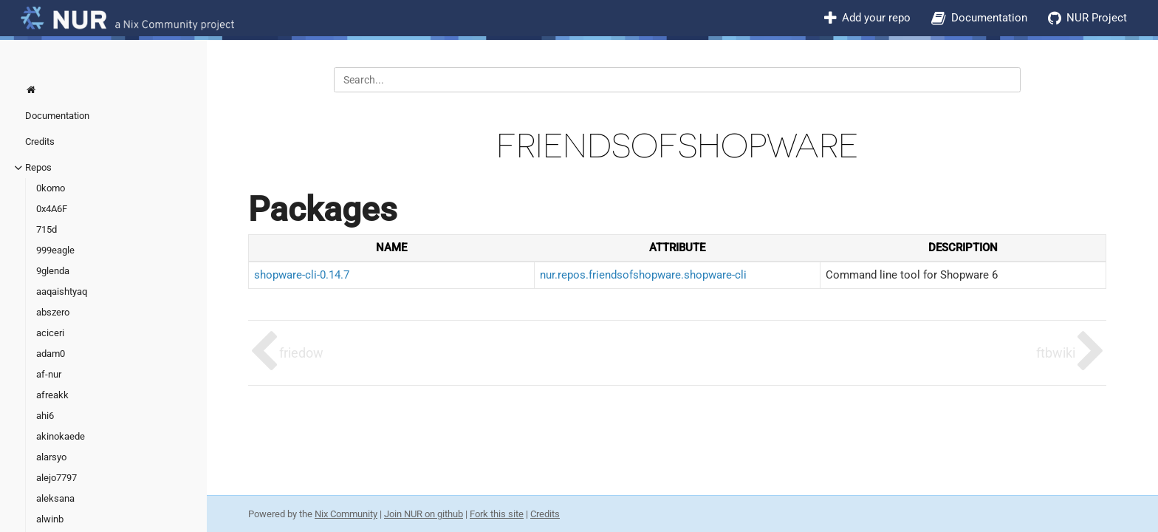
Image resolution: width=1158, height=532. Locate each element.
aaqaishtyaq (61, 291)
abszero (52, 312)
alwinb (50, 519)
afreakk (52, 394)
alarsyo (51, 457)
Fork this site (497, 513)
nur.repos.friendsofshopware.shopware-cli (643, 275)
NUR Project (1096, 17)
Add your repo (876, 17)
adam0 (50, 353)
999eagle (55, 250)
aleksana (55, 498)
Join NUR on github (423, 513)
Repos (38, 167)
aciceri (50, 332)
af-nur (48, 374)
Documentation (989, 17)
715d (46, 229)
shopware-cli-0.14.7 (301, 275)
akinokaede (60, 436)
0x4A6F (51, 208)
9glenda (52, 270)
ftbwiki (1055, 353)
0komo (50, 188)
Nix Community (346, 513)
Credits (40, 141)
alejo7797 (56, 477)
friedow (301, 353)
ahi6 (45, 415)
